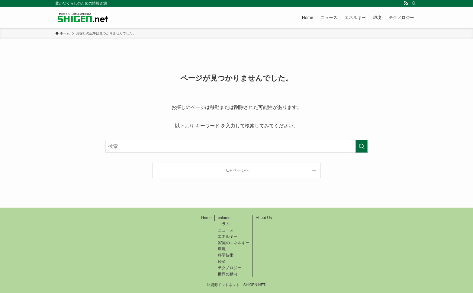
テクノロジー (229, 268)
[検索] (414, 3)
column (224, 217)
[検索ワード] (236, 146)
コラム (224, 223)
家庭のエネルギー (233, 242)
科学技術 (225, 255)
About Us (264, 217)
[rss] (406, 3)
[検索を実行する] (362, 146)
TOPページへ (236, 170)
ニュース (225, 230)
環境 (222, 249)
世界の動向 (227, 274)
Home (206, 217)
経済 (222, 261)
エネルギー (227, 236)
